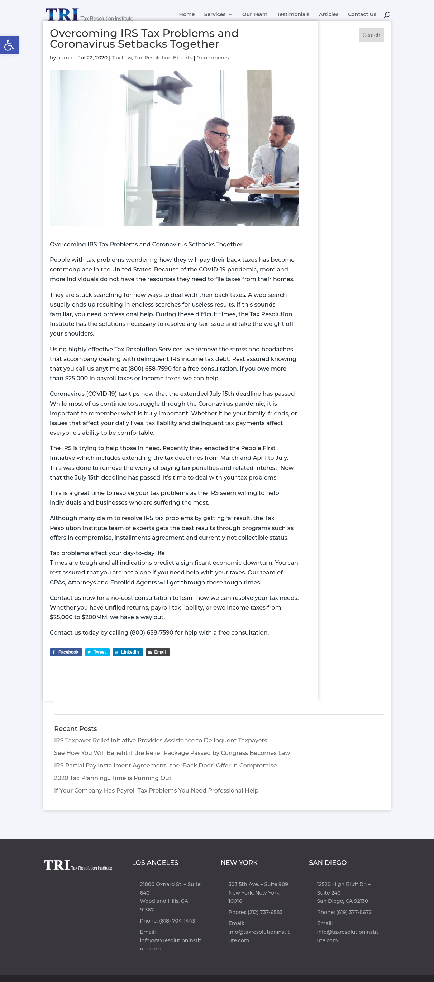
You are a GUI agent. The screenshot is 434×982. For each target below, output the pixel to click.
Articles (329, 15)
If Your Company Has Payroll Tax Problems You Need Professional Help (156, 790)
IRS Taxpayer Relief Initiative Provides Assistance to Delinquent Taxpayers (160, 740)
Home (187, 15)
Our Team (254, 15)
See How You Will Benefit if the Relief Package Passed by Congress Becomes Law (172, 753)
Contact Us (362, 15)
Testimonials (293, 15)
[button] (9, 45)
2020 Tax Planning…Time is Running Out (112, 778)
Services (215, 15)
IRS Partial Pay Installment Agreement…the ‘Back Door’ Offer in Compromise (165, 765)
